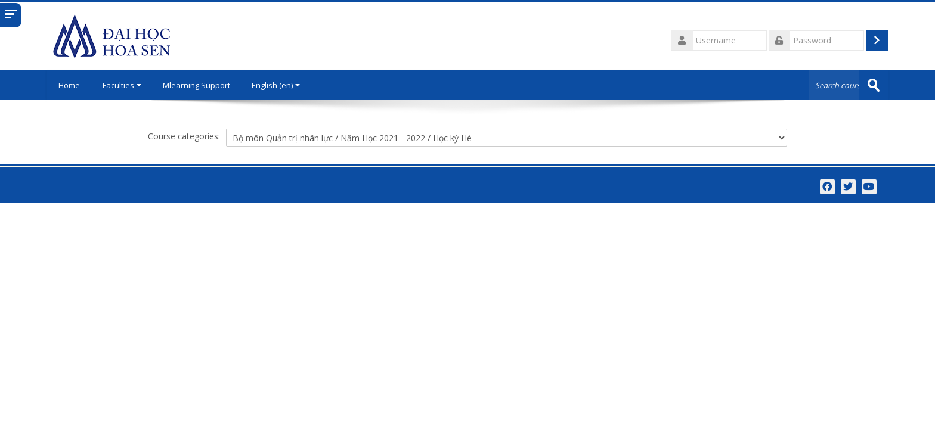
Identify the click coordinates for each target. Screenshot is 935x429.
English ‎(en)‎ (276, 85)
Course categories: (184, 136)
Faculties (122, 85)
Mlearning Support (196, 85)
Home (69, 85)
